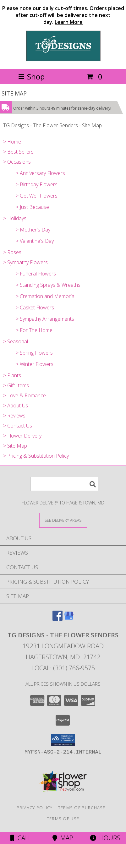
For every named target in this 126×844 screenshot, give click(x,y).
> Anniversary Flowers (40, 173)
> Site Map (15, 445)
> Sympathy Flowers (25, 262)
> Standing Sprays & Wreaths (48, 284)
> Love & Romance (24, 395)
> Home (12, 141)
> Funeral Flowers (36, 273)
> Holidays (14, 218)
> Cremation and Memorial (45, 296)
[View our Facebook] (57, 618)
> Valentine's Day (35, 240)
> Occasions (17, 161)
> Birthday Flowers (37, 184)
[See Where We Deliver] (63, 520)
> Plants (12, 375)
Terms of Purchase (82, 807)
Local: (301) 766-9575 (63, 668)
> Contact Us (17, 425)
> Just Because (32, 207)
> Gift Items (16, 385)
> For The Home (34, 330)
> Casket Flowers (35, 307)
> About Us (15, 405)
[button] (63, 740)
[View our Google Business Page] (69, 618)
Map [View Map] (62, 838)
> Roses (12, 252)
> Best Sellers (18, 151)
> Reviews (14, 415)
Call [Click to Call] (20, 838)
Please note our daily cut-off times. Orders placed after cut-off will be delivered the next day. (63, 15)
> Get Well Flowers (37, 195)
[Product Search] (64, 484)
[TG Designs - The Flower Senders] (63, 60)
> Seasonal (15, 341)
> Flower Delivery (22, 435)
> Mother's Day (33, 229)
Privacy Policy (35, 807)
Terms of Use (63, 818)
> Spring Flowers (34, 352)
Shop (31, 76)
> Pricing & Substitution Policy (36, 455)
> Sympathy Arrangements (45, 318)
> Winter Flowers (34, 364)
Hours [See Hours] (105, 838)
